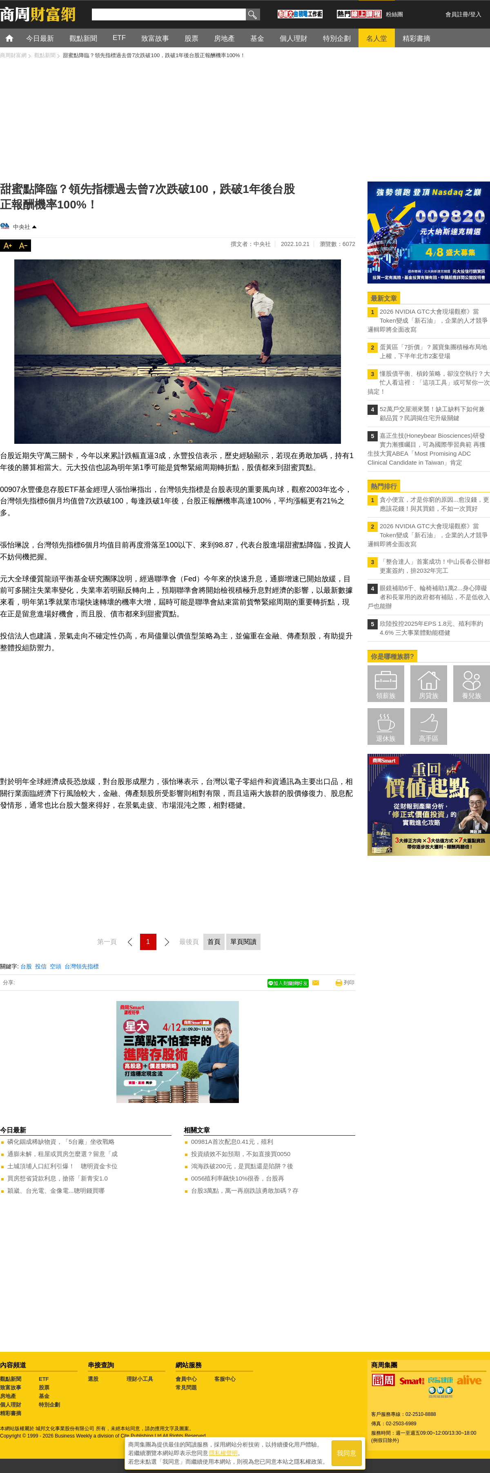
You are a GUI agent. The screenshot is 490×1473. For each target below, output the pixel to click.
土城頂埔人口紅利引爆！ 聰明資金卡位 (62, 1166)
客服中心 (225, 1379)
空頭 (55, 966)
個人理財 (10, 1405)
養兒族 (471, 695)
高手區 (429, 738)
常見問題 (186, 1387)
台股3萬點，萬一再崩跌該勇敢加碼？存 (244, 1190)
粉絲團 (394, 14)
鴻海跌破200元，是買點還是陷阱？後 (242, 1166)
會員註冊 (456, 14)
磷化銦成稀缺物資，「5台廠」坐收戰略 (61, 1141)
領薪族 (386, 695)
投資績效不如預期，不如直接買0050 (240, 1153)
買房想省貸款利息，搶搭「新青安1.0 (57, 1178)
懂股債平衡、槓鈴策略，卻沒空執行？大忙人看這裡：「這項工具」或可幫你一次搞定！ (429, 382)
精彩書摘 (10, 1413)
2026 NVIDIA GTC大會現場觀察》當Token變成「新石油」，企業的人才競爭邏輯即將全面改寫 (428, 320)
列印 (349, 982)
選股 (93, 1379)
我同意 (346, 1453)
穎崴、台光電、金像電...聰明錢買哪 (56, 1190)
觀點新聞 (10, 1379)
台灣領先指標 (82, 966)
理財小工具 (140, 1379)
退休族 (386, 738)
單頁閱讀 (243, 941)
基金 (44, 1396)
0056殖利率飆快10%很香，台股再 (237, 1178)
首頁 (17, 38)
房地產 (8, 1396)
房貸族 (429, 695)
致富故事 (10, 1387)
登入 (475, 14)
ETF (44, 1379)
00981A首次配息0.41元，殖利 (232, 1141)
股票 (44, 1387)
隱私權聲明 (223, 1453)
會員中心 (186, 1379)
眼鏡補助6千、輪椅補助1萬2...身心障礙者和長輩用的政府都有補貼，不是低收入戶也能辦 (429, 597)
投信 (41, 966)
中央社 (21, 227)
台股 (26, 966)
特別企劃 (49, 1405)
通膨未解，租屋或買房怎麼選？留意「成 (62, 1153)
